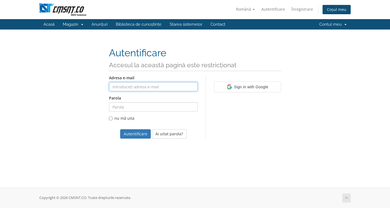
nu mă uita (121, 118)
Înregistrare (302, 9)
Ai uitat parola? (169, 133)
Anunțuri (99, 24)
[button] (247, 86)
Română (245, 9)
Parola (115, 98)
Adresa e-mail (121, 77)
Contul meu (333, 24)
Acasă (49, 24)
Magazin (73, 24)
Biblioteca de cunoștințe (138, 24)
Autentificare (273, 9)
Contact (218, 24)
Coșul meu (336, 9)
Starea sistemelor (186, 24)
